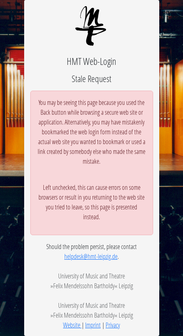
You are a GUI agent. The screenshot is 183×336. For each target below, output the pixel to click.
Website (72, 324)
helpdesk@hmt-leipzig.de (90, 256)
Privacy (113, 324)
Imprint (93, 324)
